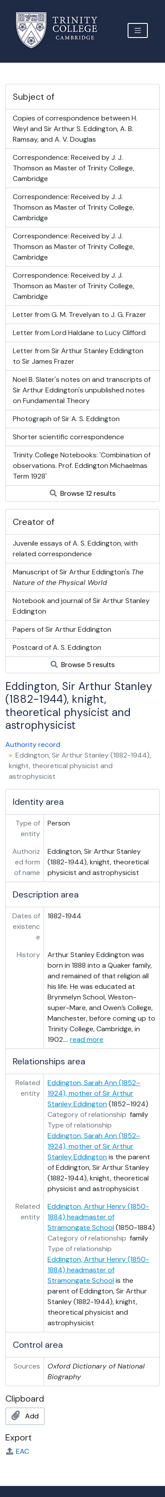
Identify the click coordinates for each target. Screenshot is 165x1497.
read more (86, 1039)
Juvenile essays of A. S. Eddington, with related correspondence (75, 548)
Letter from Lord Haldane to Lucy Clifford (79, 332)
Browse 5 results (83, 664)
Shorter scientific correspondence (68, 436)
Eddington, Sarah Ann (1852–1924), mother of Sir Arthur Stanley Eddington (94, 1093)
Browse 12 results (83, 493)
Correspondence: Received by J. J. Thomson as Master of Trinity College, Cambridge (73, 168)
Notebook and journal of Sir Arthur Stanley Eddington (81, 606)
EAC (17, 1451)
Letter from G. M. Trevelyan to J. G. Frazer (79, 314)
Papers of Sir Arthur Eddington (62, 629)
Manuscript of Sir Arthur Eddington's (78, 577)
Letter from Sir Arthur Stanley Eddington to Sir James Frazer (78, 356)
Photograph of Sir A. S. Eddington (66, 418)
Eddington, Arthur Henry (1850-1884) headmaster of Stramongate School (98, 1217)
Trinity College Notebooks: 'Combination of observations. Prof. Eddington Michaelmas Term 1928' (81, 465)
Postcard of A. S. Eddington (57, 647)
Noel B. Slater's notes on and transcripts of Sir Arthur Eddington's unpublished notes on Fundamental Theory (81, 390)
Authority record (32, 744)
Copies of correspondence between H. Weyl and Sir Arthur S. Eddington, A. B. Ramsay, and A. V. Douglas (75, 128)
